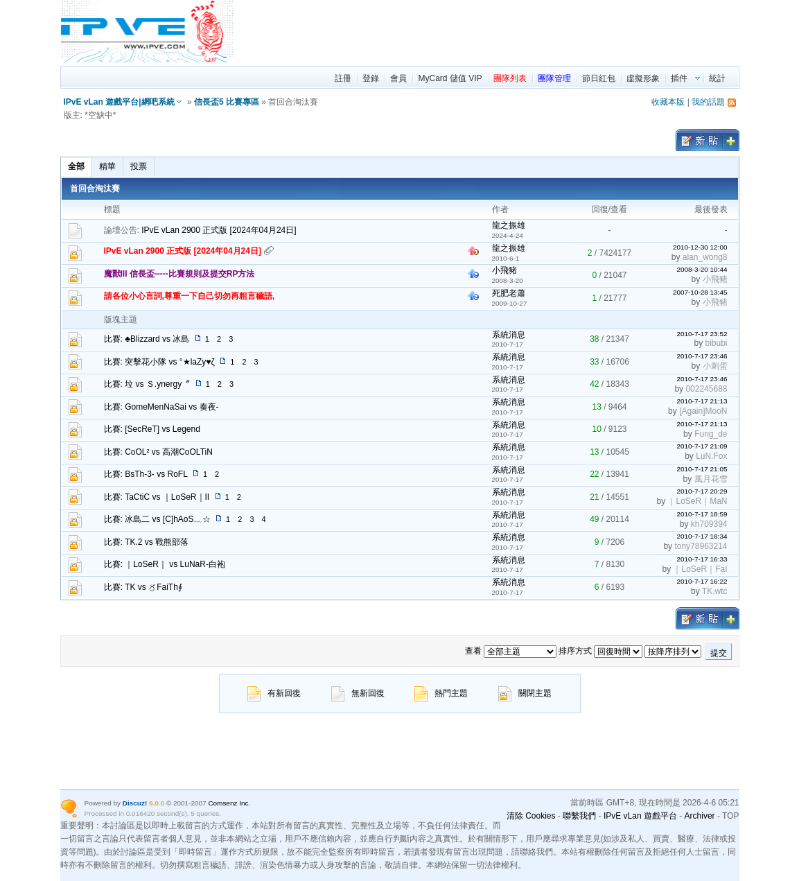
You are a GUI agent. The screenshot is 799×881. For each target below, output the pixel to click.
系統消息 (508, 335)
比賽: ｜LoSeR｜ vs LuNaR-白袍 (164, 564)
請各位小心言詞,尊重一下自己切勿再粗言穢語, (189, 296)
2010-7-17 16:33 (701, 559)
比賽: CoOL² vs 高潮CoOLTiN (158, 452)
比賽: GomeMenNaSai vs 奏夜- (161, 407)
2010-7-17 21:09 (701, 446)
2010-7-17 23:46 (701, 356)
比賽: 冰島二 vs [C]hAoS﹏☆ (157, 519)
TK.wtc (715, 591)
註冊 (343, 78)
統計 (717, 78)
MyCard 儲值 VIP (450, 78)
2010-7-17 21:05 (701, 469)
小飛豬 (504, 270)
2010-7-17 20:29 (701, 491)
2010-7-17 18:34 (701, 536)
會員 (398, 78)
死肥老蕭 (508, 293)
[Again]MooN (703, 411)
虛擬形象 (643, 78)
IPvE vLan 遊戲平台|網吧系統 (119, 102)
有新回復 (274, 693)
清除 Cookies (531, 816)
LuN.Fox (711, 456)
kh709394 (709, 524)
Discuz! (135, 803)
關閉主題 (525, 693)
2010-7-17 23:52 (701, 334)
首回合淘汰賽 (95, 188)
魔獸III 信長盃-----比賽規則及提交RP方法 (179, 274)
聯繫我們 (579, 816)
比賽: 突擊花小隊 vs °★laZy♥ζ (159, 362)
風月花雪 (711, 479)
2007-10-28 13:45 (700, 292)
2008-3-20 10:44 (701, 269)
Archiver (700, 816)
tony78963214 (700, 546)
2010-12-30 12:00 (700, 247)
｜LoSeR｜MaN (697, 501)
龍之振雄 (508, 225)
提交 (718, 653)
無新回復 (358, 693)
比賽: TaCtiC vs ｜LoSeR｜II (157, 497)
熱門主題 (441, 693)
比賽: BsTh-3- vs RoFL (146, 474)
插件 (679, 78)
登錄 (370, 78)
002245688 (706, 389)
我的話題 (708, 102)
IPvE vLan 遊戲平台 (640, 816)
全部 (76, 166)
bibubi (716, 343)
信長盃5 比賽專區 (226, 102)
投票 (138, 166)
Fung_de (710, 434)
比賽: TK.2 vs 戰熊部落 (146, 542)
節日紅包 (598, 78)
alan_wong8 (705, 257)
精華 (107, 166)
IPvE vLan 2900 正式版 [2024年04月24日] (218, 230)
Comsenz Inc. (229, 803)
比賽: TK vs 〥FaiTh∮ (143, 587)
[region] (487, 31)
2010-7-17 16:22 (701, 581)
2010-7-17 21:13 (701, 401)
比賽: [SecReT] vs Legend (152, 429)
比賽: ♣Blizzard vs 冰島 (147, 339)
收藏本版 (668, 102)
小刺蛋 (715, 366)
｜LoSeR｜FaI (700, 569)
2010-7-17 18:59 (701, 514)
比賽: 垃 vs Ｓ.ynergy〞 (147, 384)
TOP (730, 816)
